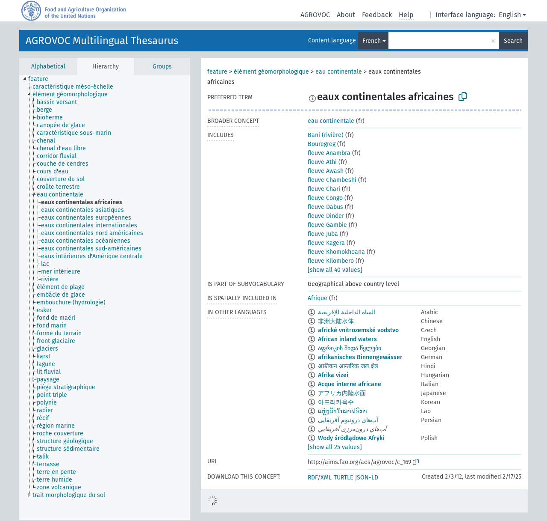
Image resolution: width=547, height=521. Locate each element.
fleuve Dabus (325, 207)
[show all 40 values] (335, 270)
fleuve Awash (326, 171)
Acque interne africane (349, 384)
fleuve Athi (322, 162)
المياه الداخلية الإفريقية (346, 312)
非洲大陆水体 (336, 321)
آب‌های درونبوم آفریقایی (348, 420)
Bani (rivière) (326, 135)
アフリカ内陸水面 (342, 393)
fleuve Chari (324, 189)
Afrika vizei (333, 375)
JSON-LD (366, 477)
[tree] (104, 297)
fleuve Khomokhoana (336, 252)
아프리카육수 (336, 402)
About (346, 15)
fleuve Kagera (326, 243)
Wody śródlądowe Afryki (351, 438)
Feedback (377, 15)
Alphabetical (48, 66)
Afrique (317, 298)
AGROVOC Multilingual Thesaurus (102, 41)
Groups (162, 66)
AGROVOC (315, 15)
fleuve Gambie (327, 225)
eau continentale (338, 71)
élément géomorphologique (271, 71)
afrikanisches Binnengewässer (360, 357)
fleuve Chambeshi (332, 180)
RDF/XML (320, 477)
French (371, 41)
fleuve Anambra (329, 153)
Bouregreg (321, 144)
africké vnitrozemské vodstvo (358, 330)
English (510, 15)
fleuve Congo (325, 198)
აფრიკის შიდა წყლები (349, 348)
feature (217, 71)
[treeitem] (42, 79)
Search (513, 41)
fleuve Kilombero (331, 261)
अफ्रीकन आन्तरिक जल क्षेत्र (348, 366)
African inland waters (347, 339)
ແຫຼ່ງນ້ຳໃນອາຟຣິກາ (342, 411)
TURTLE (343, 477)
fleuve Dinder (326, 216)
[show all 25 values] (335, 447)
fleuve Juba (323, 234)
